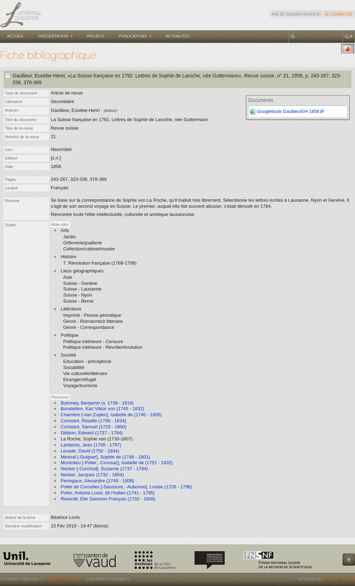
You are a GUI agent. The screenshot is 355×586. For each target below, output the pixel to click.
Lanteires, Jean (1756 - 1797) (91, 444)
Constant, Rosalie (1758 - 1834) (93, 420)
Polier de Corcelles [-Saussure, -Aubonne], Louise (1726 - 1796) (126, 486)
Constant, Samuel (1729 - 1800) (93, 426)
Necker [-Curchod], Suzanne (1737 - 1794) (104, 468)
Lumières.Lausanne (63, 579)
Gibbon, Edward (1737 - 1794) (92, 432)
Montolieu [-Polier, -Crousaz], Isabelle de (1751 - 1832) (117, 462)
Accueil (15, 36)
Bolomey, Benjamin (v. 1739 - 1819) (97, 403)
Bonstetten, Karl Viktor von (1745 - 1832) (102, 408)
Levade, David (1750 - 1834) (90, 451)
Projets (96, 36)
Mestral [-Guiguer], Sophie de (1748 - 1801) (105, 457)
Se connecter (338, 14)
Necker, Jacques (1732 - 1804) (92, 474)
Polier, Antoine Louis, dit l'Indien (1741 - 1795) (108, 492)
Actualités (177, 36)
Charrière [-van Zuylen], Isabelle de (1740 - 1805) (111, 414)
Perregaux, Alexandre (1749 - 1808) (97, 480)
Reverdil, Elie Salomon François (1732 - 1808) (108, 498)
